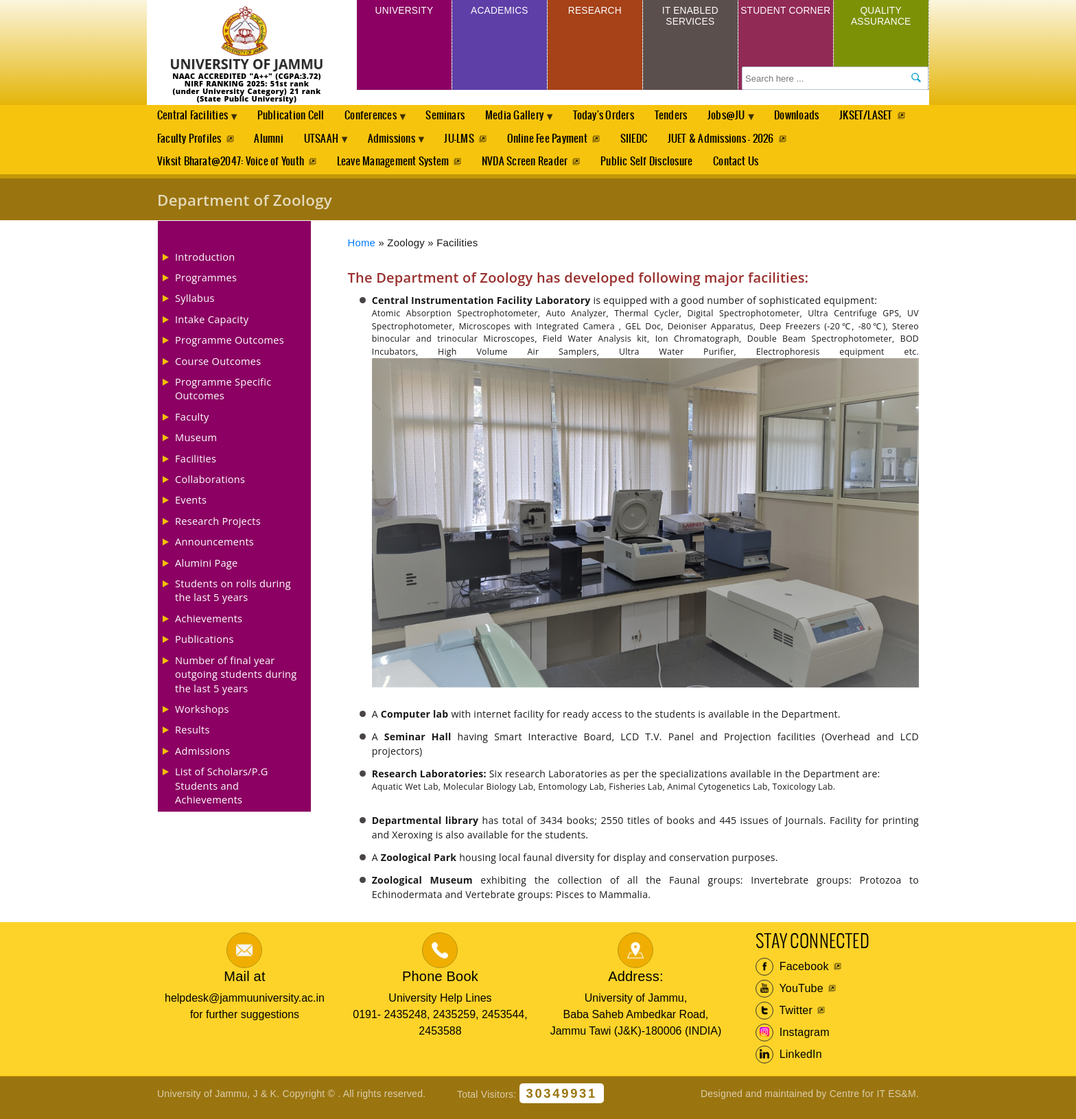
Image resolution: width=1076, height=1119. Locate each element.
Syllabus (195, 305)
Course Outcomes (218, 368)
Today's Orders (622, 117)
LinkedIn (789, 1062)
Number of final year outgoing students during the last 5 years (235, 681)
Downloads (824, 117)
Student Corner (785, 19)
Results (192, 737)
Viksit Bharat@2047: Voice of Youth (230, 168)
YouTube (789, 996)
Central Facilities (195, 120)
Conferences (380, 120)
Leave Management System (394, 168)
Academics (499, 13)
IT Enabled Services (690, 19)
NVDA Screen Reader (527, 168)
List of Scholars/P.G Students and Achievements (221, 793)
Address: (636, 983)
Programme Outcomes (229, 347)
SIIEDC (737, 142)
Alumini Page (206, 569)
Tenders (691, 117)
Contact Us (741, 168)
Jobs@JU (750, 120)
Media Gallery (530, 120)
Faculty (192, 424)
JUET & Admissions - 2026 (826, 142)
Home (362, 249)
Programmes (206, 285)
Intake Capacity (211, 326)
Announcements (214, 549)
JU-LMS (559, 142)
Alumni (357, 142)
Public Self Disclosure (651, 168)
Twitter (784, 1018)
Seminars (457, 117)
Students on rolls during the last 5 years (233, 597)
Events (191, 507)
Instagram (793, 1040)
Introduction (205, 263)
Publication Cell (295, 117)
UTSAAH (414, 146)
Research (594, 13)
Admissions (489, 146)
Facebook (792, 974)
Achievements (208, 626)
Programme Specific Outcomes (223, 396)
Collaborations (210, 486)
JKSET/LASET (184, 142)
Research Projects (218, 528)
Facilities (195, 465)
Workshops (202, 716)
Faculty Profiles (276, 142)
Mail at (244, 983)
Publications (204, 646)
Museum (196, 444)
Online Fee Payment (649, 142)
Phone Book (440, 983)
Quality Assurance (881, 19)
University (404, 13)
